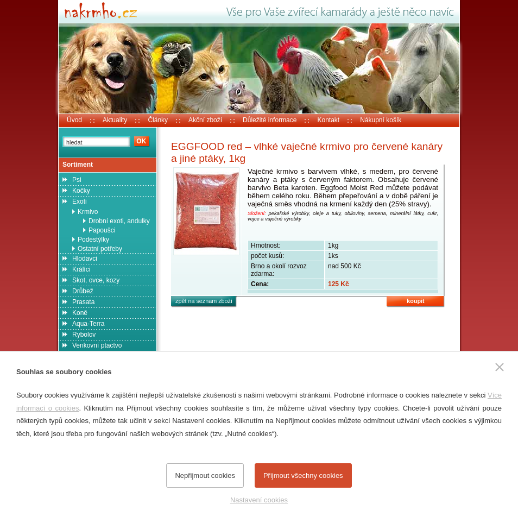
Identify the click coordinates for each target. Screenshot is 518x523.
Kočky (81, 190)
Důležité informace (269, 120)
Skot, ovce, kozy (95, 280)
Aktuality (115, 120)
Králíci (81, 269)
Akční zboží (205, 120)
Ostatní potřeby (100, 249)
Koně (79, 313)
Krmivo (88, 212)
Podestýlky (93, 239)
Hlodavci (84, 258)
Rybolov (84, 334)
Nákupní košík (380, 120)
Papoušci (102, 230)
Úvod (74, 120)
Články (158, 120)
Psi (76, 180)
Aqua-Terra (88, 323)
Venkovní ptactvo (97, 345)
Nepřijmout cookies (205, 475)
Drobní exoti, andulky (119, 221)
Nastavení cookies (259, 500)
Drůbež (82, 291)
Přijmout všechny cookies (303, 475)
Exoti (79, 201)
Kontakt (328, 120)
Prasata (83, 302)
